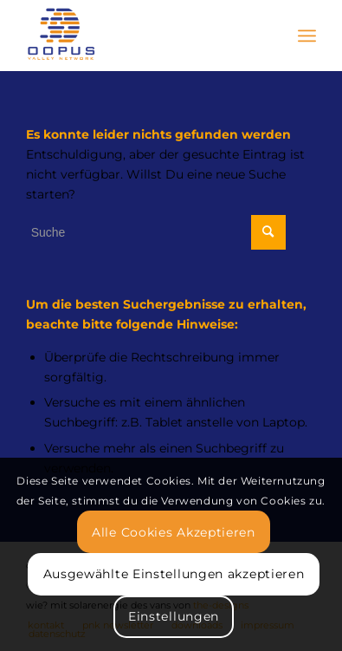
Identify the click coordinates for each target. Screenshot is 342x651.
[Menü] (307, 35)
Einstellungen (173, 616)
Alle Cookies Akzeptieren (173, 532)
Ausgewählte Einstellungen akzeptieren (174, 574)
